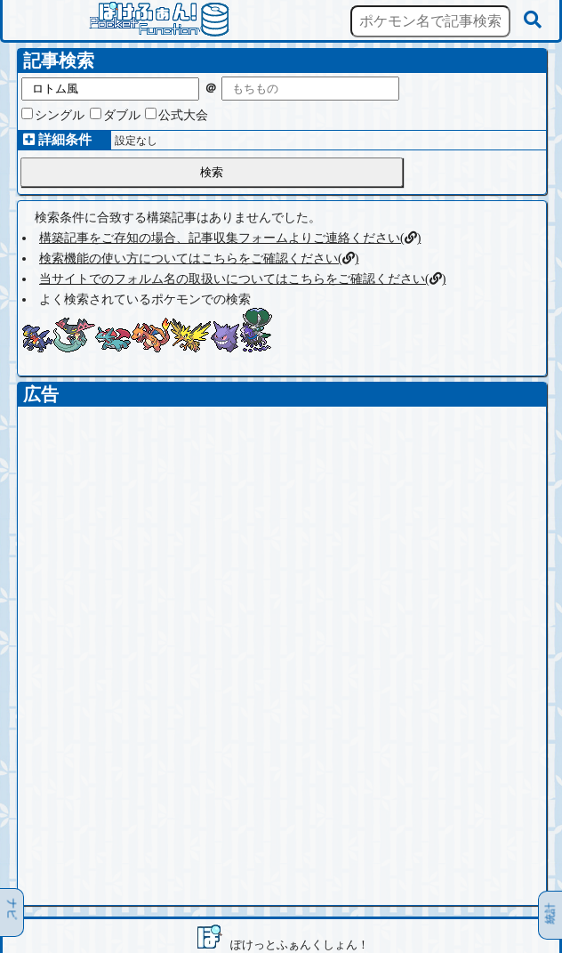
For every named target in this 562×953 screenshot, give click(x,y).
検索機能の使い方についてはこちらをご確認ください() (198, 258)
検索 (211, 172)
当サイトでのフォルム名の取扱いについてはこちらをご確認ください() (242, 279)
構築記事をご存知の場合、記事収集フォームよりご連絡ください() (230, 238)
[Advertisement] (282, 531)
